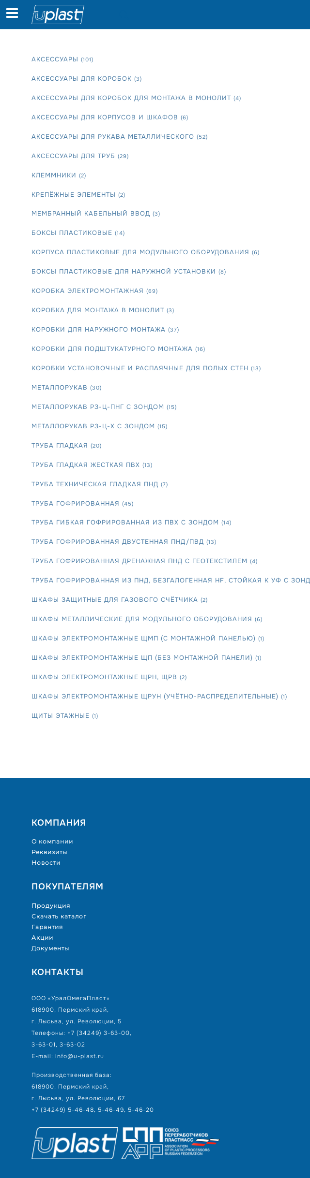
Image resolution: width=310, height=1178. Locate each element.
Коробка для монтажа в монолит (102, 310)
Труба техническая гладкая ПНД (99, 484)
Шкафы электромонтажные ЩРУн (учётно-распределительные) (159, 696)
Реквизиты (49, 852)
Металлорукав (66, 387)
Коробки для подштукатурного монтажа (118, 349)
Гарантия (47, 927)
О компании (52, 841)
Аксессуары (62, 59)
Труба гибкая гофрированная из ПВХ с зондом (131, 522)
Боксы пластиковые (78, 233)
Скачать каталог (59, 916)
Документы (50, 948)
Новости (46, 862)
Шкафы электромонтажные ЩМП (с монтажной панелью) (147, 638)
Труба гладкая (66, 445)
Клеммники (58, 175)
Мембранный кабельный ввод (95, 213)
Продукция (50, 905)
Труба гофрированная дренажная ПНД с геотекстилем (144, 561)
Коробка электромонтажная (94, 291)
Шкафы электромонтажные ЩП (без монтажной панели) (146, 658)
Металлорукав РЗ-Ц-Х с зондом (99, 426)
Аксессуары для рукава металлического (119, 136)
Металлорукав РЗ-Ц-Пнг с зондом (104, 407)
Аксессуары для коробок (86, 78)
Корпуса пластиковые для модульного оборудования (145, 252)
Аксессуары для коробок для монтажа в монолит (136, 98)
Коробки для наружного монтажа (105, 329)
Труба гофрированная (82, 503)
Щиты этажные (64, 716)
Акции (42, 937)
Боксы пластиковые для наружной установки (128, 271)
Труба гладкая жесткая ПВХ (92, 465)
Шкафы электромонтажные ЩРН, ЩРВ (109, 677)
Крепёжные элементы (78, 194)
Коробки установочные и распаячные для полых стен (146, 368)
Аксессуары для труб (80, 156)
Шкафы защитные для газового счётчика (119, 600)
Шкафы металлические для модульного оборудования (147, 619)
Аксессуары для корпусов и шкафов (109, 117)
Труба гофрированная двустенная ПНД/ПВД (124, 542)
